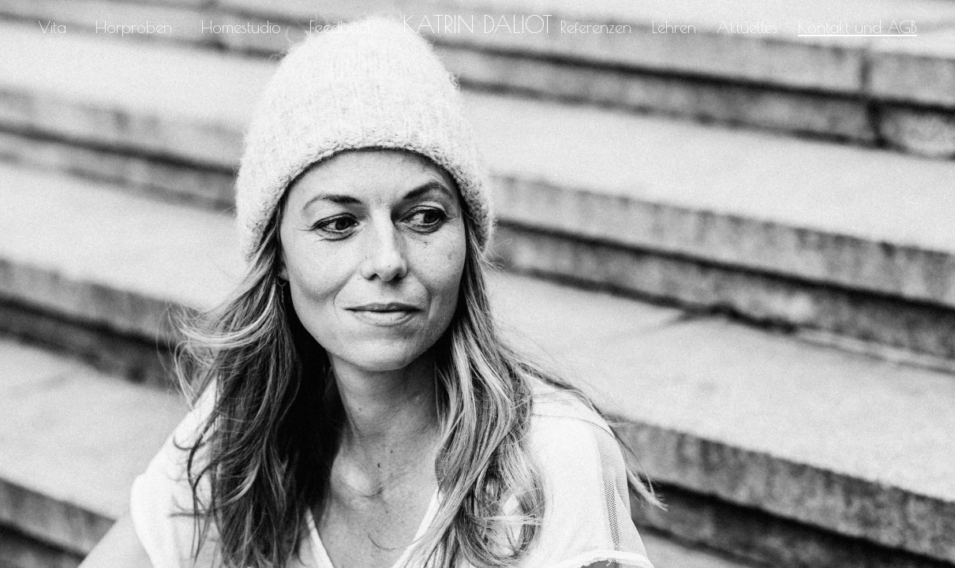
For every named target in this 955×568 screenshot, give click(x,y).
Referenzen (595, 26)
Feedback (341, 26)
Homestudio (241, 26)
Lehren (674, 26)
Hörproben (134, 26)
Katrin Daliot (477, 24)
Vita (52, 26)
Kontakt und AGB (857, 26)
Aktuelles (747, 26)
